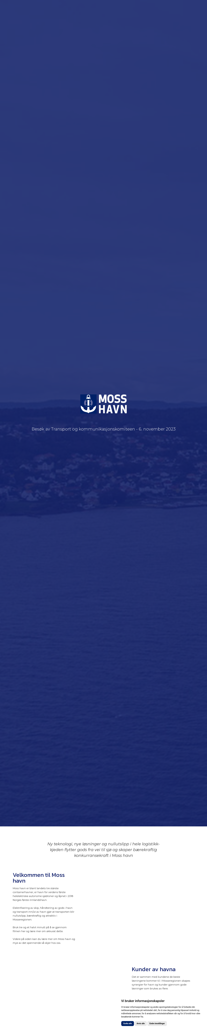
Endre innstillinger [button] (157, 1023)
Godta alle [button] (127, 1023)
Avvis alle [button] (141, 1023)
